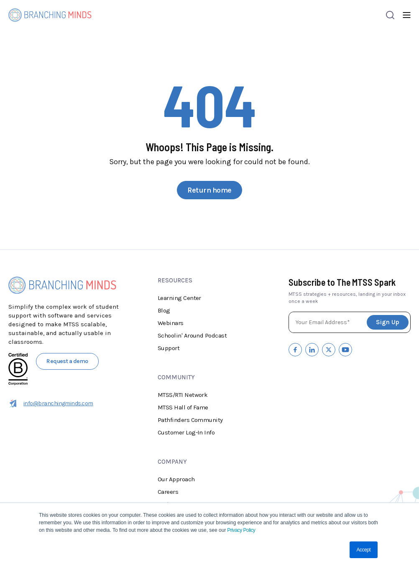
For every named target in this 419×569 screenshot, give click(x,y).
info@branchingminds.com (50, 404)
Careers (168, 491)
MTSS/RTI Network (182, 395)
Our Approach (176, 479)
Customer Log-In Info (186, 432)
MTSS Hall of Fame (183, 407)
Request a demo (67, 361)
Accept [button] (363, 550)
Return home (209, 190)
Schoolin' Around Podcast (192, 335)
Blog (164, 310)
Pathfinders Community (190, 420)
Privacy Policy (240, 530)
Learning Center (179, 298)
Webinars (171, 323)
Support (168, 348)
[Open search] (390, 15)
